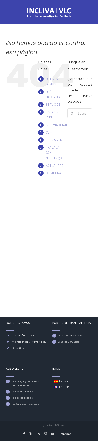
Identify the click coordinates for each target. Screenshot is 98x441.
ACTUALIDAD (54, 166)
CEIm (49, 132)
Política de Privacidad (23, 391)
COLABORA (53, 173)
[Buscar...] (79, 113)
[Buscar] (72, 113)
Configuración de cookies (26, 404)
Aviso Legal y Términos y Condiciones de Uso (25, 383)
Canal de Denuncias (68, 341)
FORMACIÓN (54, 140)
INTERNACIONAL (57, 125)
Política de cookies (22, 397)
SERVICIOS (53, 104)
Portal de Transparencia (70, 335)
